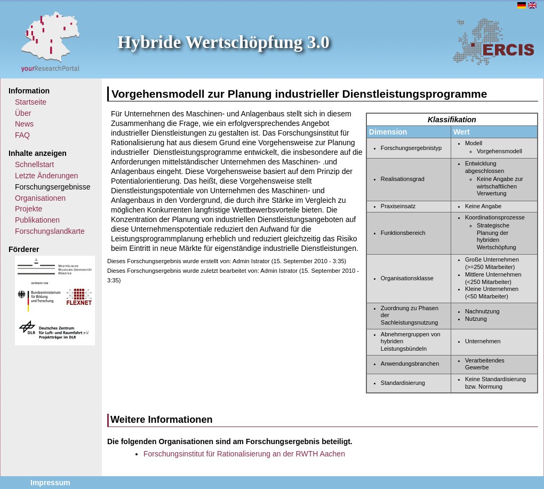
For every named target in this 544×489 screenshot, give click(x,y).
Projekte (28, 208)
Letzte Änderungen (46, 175)
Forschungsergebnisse (53, 187)
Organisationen (40, 198)
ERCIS (493, 41)
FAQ (22, 135)
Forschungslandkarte (50, 231)
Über (23, 113)
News (24, 124)
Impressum (50, 482)
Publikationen (37, 220)
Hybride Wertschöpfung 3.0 (223, 42)
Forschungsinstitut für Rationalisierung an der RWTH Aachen (244, 453)
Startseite (30, 102)
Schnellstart (34, 164)
